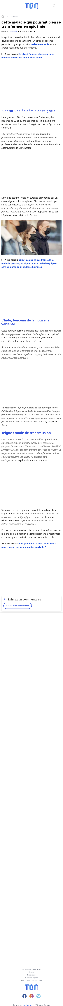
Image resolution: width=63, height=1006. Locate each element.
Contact (32, 972)
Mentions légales (31, 978)
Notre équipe (31, 975)
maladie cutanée (40, 44)
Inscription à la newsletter (31, 969)
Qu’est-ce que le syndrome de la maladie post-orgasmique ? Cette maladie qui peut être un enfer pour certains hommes (29, 263)
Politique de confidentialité (31, 980)
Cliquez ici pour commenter (17, 606)
